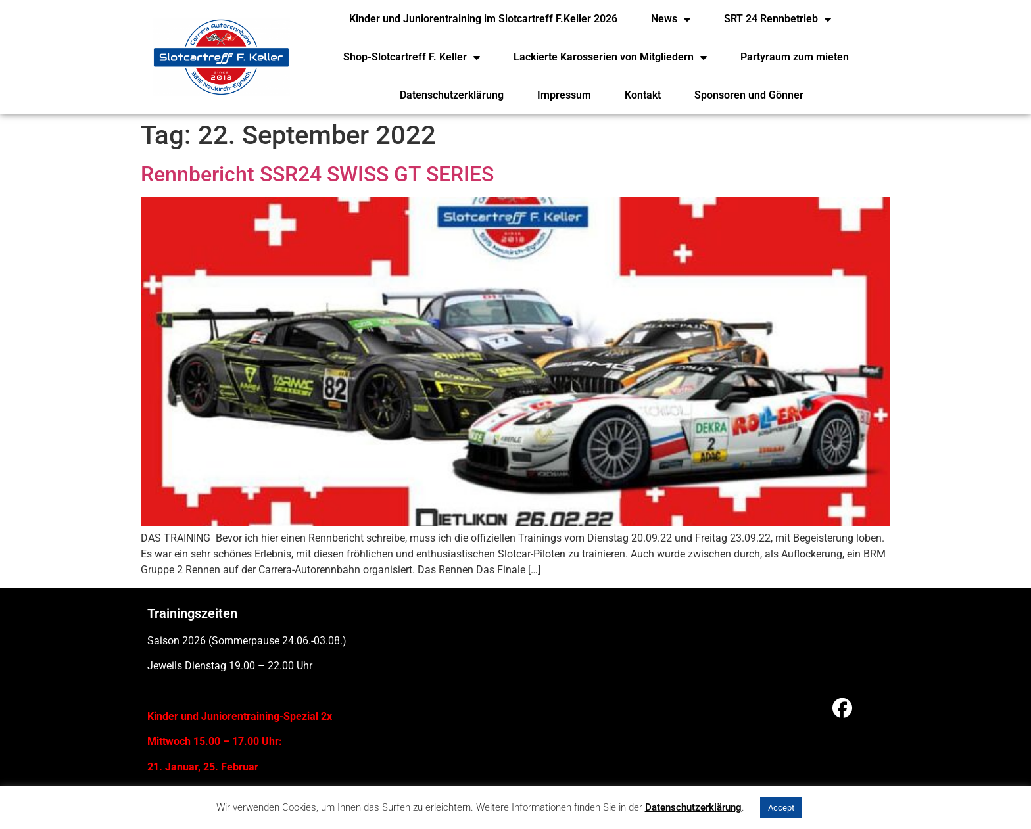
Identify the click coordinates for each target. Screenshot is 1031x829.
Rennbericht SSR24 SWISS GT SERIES (317, 174)
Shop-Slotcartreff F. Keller (411, 57)
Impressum (564, 95)
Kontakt (643, 95)
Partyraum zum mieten (794, 57)
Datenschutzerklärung (452, 95)
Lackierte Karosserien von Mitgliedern (610, 57)
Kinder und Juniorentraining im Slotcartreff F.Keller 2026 (483, 18)
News (670, 19)
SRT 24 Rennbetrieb (777, 19)
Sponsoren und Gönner (748, 95)
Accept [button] (781, 808)
